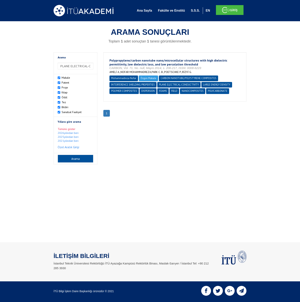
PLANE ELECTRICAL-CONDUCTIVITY (179, 84)
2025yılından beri (68, 137)
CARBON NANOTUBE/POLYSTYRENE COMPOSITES (188, 78)
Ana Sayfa (144, 10)
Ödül (64, 97)
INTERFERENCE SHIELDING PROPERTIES (133, 84)
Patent (65, 82)
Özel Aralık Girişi (68, 147)
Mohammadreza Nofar (123, 78)
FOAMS (163, 91)
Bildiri (65, 107)
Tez (64, 102)
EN (208, 10)
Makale (66, 77)
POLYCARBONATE (217, 91)
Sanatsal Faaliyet (71, 112)
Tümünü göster (66, 129)
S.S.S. (195, 10)
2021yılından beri (68, 141)
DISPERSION (148, 91)
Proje (65, 87)
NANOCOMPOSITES (193, 91)
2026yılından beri (68, 133)
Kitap (65, 92)
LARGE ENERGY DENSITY (216, 84)
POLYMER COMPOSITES (124, 91)
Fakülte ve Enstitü (171, 10)
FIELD (174, 91)
